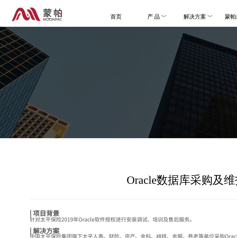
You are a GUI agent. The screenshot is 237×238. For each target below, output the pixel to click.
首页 (116, 17)
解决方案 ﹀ (198, 17)
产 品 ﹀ (157, 17)
